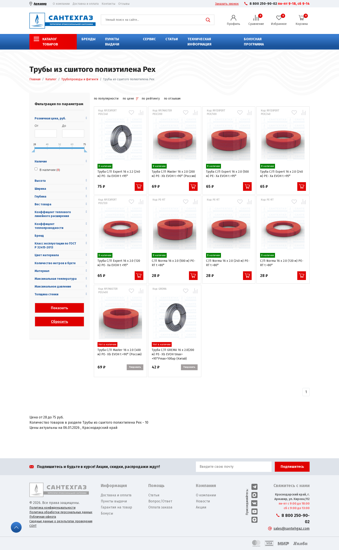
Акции (201, 507)
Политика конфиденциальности (52, 508)
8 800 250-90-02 (263, 4)
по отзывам (172, 98)
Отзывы (124, 4)
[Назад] (306, 392)
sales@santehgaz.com (291, 528)
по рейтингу (151, 98)
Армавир (40, 4)
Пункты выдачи (112, 41)
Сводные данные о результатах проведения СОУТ (60, 523)
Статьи (171, 39)
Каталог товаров (50, 41)
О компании (61, 4)
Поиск (208, 20)
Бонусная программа (254, 41)
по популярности (106, 98)
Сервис (149, 39)
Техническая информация (199, 41)
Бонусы (107, 513)
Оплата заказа (160, 507)
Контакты (108, 4)
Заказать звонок (227, 4)
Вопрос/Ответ (160, 501)
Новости (203, 501)
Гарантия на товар (116, 507)
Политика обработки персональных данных (60, 512)
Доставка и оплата (86, 4)
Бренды (89, 39)
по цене (130, 98)
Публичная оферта (42, 517)
